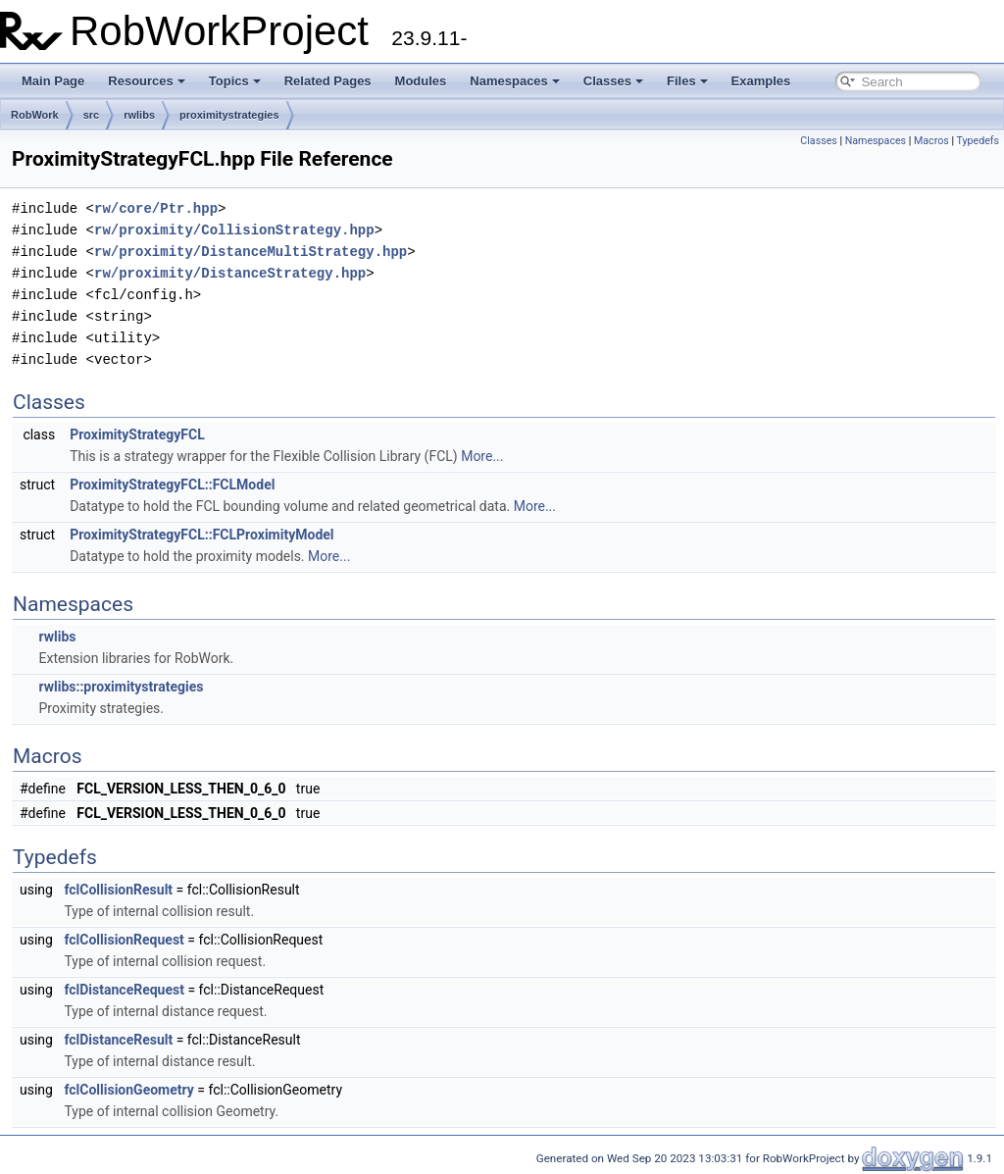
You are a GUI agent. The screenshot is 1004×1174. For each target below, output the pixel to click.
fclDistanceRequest (124, 989)
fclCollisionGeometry (128, 1089)
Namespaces (515, 81)
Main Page (53, 81)
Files (687, 81)
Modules (421, 81)
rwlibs (139, 115)
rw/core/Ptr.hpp (156, 208)
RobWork (35, 115)
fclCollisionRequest (123, 939)
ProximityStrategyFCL (137, 434)
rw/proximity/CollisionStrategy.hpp (234, 230)
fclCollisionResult (118, 889)
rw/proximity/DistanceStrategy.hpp (230, 273)
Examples (761, 81)
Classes (613, 81)
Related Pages (328, 81)
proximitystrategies (228, 115)
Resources (146, 81)
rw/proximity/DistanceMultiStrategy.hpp (250, 251)
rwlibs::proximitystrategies (120, 686)
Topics (235, 81)
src (91, 115)
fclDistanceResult (118, 1039)
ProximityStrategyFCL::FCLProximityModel (201, 534)
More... (482, 456)
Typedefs (977, 140)
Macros (931, 140)
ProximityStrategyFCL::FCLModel (172, 484)
